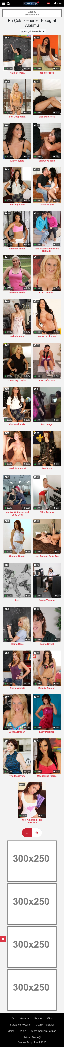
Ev (13, 982)
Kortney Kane (17, 204)
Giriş (49, 982)
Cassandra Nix (17, 424)
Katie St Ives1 (17, 73)
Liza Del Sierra (47, 116)
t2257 (23, 995)
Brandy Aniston (46, 688)
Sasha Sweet (47, 644)
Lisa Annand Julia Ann (47, 556)
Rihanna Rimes (17, 248)
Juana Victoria (46, 600)
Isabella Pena (17, 336)
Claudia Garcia (17, 556)
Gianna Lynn (47, 204)
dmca (11, 995)
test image (46, 424)
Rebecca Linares (47, 336)
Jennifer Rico (47, 73)
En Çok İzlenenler (31, 31)
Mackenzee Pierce (47, 740)
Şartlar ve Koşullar (20, 989)
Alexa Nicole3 (17, 688)
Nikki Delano (47, 512)
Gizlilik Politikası (45, 989)
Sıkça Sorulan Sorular (43, 995)
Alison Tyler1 (17, 160)
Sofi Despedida (17, 116)
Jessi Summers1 (17, 468)
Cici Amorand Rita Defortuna (32, 785)
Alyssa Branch (17, 732)
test (17, 600)
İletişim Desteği (32, 1001)
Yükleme (24, 982)
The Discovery (17, 776)
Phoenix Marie (17, 292)
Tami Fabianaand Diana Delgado (47, 249)
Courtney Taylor (17, 380)
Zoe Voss (47, 468)
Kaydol (38, 982)
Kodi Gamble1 (46, 292)
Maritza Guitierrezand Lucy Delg (17, 513)
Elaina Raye (17, 644)
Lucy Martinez (46, 732)
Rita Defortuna (47, 380)
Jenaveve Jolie (47, 160)
